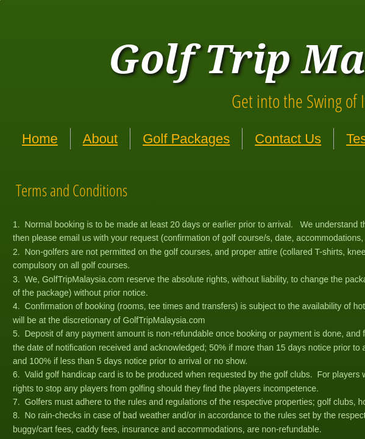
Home (40, 138)
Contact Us (288, 138)
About (100, 138)
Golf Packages (186, 138)
